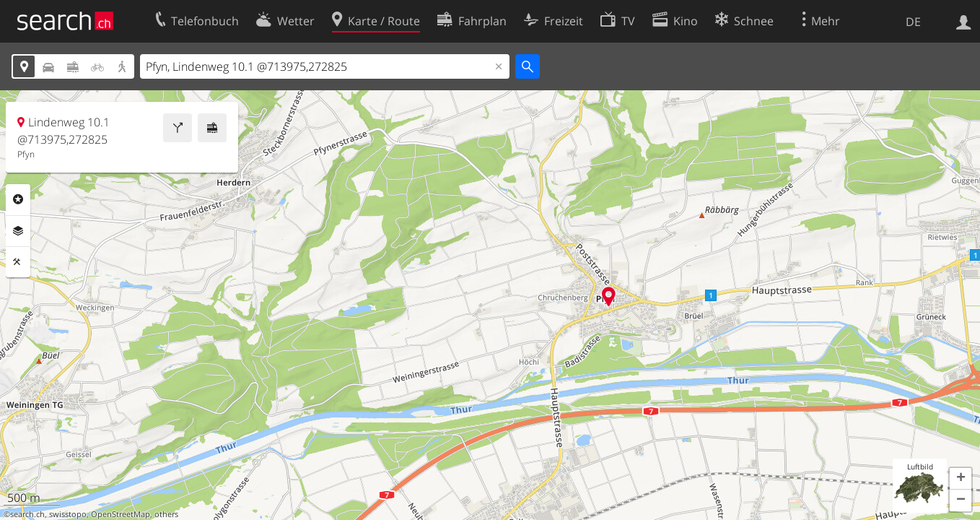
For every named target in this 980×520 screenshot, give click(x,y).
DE (913, 22)
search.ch (27, 514)
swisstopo (68, 514)
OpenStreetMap (120, 514)
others (166, 514)
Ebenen (18, 231)
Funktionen (18, 262)
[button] (960, 479)
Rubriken (18, 199)
